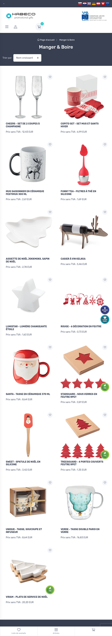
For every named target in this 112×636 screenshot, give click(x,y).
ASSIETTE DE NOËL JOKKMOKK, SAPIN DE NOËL (27, 258)
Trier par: (7, 57)
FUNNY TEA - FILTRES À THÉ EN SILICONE (78, 192)
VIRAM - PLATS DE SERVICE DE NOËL (27, 590)
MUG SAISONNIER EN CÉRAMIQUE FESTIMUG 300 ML (25, 192)
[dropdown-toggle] (39, 27)
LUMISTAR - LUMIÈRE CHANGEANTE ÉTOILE (26, 325)
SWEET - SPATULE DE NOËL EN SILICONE (23, 458)
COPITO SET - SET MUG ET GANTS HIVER (80, 125)
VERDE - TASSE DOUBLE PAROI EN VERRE (80, 525)
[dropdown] (3, 4)
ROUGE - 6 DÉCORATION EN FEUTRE (81, 323)
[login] (22, 27)
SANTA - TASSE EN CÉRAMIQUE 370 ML (28, 390)
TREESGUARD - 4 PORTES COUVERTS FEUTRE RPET (82, 458)
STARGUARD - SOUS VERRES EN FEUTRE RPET (79, 392)
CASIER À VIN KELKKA (73, 257)
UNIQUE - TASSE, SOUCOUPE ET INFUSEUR (24, 525)
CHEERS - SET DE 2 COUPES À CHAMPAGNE (23, 125)
